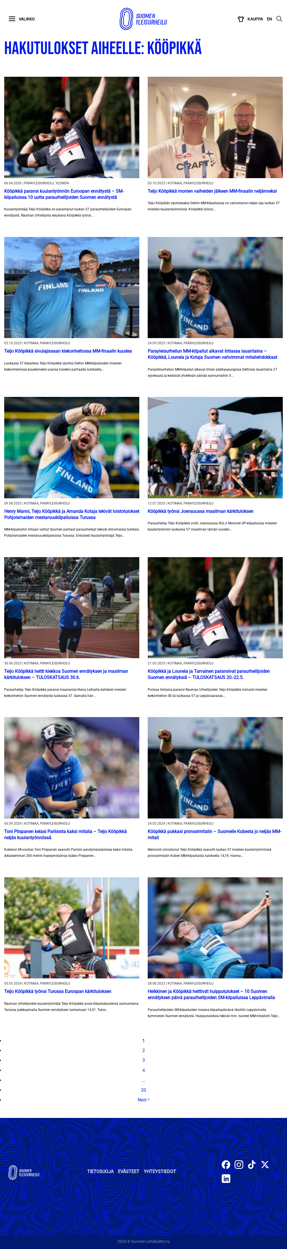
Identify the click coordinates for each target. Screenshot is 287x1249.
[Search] (279, 19)
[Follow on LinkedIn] (226, 1179)
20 (143, 1090)
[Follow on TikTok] (251, 1165)
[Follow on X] (265, 1165)
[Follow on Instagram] (239, 1165)
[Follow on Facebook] (226, 1165)
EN (269, 19)
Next (143, 1100)
